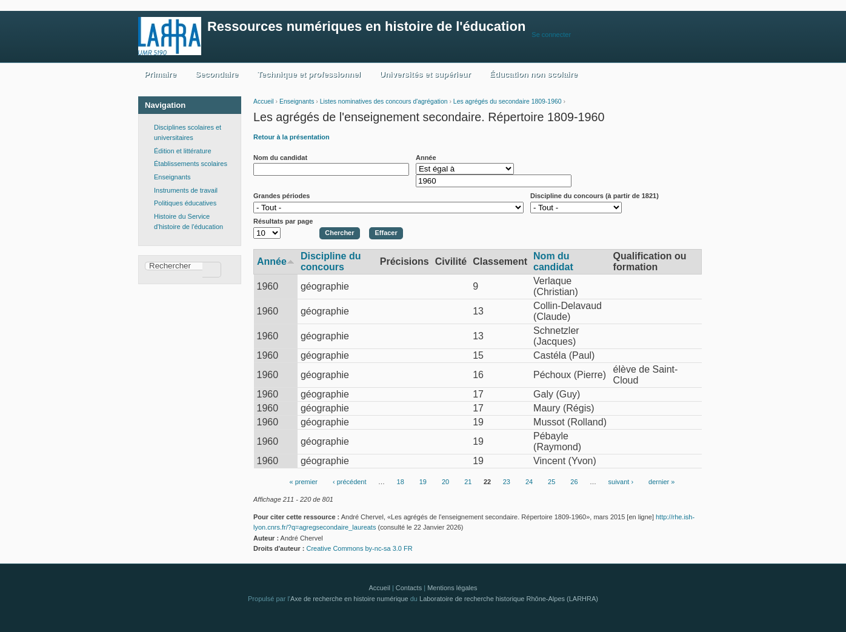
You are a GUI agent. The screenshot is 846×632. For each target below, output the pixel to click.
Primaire (160, 74)
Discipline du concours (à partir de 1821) (594, 195)
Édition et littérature (183, 151)
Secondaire (216, 74)
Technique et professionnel (309, 74)
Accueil (263, 101)
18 (400, 482)
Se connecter (551, 34)
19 (423, 482)
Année (426, 157)
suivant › (621, 482)
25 (551, 482)
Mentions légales (452, 587)
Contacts (409, 587)
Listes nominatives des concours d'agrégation (384, 101)
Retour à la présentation (291, 137)
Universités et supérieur (424, 74)
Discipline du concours (331, 261)
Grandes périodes (281, 195)
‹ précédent (350, 482)
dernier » (661, 482)
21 (467, 482)
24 (529, 482)
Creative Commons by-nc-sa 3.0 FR (362, 548)
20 (445, 482)
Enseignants (296, 101)
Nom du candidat (280, 157)
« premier (304, 482)
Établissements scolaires (190, 163)
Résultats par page (283, 221)
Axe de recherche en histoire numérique (349, 598)
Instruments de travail (186, 190)
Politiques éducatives (185, 203)
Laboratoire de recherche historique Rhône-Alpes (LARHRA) (508, 598)
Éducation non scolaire (534, 74)
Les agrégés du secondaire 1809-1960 (507, 101)
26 (574, 482)
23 (506, 482)
